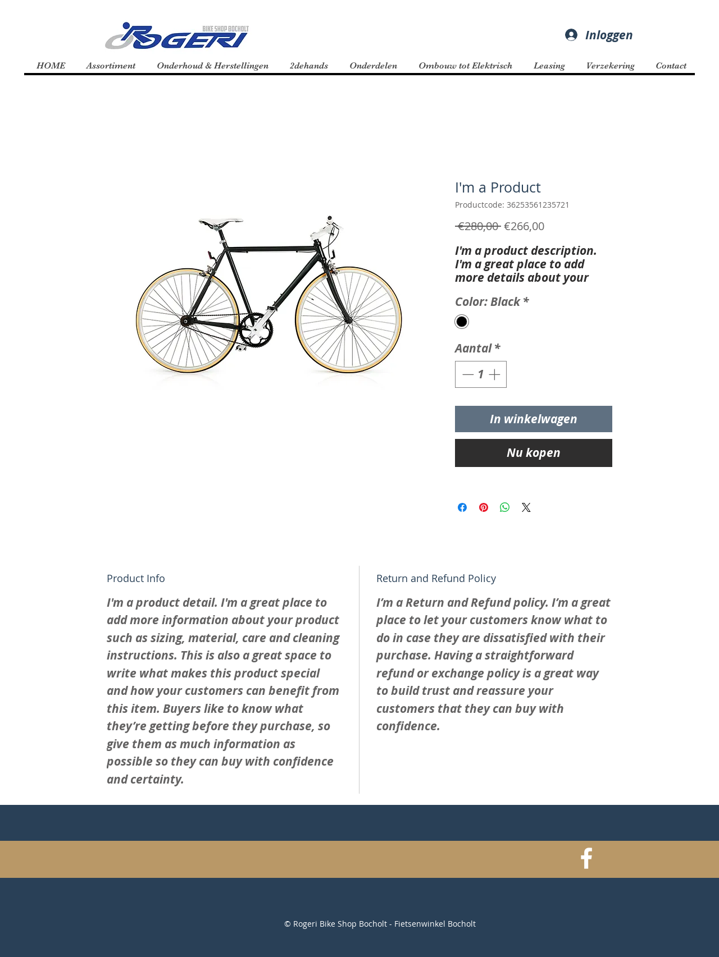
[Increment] (495, 374)
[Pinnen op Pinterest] (483, 507)
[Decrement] (467, 374)
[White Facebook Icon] (586, 858)
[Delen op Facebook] (462, 507)
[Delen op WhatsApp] (505, 507)
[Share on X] (526, 507)
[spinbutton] (481, 374)
